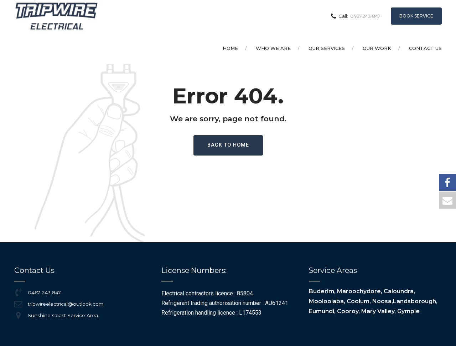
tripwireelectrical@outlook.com (65, 304)
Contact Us (425, 48)
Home (230, 48)
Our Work (377, 48)
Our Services (327, 48)
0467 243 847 (44, 292)
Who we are (273, 48)
